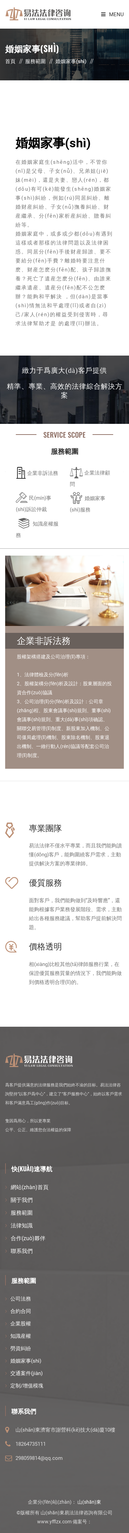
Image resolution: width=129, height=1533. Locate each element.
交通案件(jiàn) (26, 1373)
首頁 (10, 61)
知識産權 (20, 1336)
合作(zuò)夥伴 (28, 1238)
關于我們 (22, 1200)
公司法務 (20, 1299)
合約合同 (20, 1311)
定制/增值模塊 (26, 1386)
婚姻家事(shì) (70, 61)
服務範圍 (35, 61)
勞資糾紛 (20, 1348)
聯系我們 (22, 1251)
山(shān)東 (89, 1502)
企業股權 (20, 1324)
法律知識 (22, 1225)
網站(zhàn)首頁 (30, 1187)
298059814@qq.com (39, 1458)
